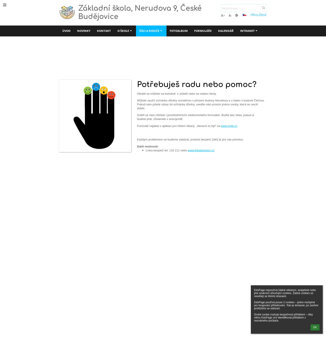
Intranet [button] (249, 31)
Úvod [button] (66, 31)
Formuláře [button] (203, 31)
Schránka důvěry (132, 60)
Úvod (63, 60)
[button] (244, 14)
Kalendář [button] (226, 31)
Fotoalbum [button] (179, 31)
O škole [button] (125, 31)
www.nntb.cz (229, 126)
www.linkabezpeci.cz (201, 150)
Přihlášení (259, 15)
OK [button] (315, 327)
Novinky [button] (83, 31)
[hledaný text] (243, 8)
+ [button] (223, 15)
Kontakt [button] (104, 31)
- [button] (230, 15)
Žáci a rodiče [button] (151, 31)
